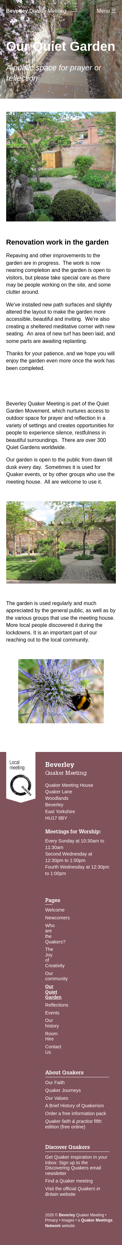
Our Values (56, 1098)
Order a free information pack (75, 1113)
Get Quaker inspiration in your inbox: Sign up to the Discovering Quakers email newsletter (76, 1165)
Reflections (56, 1005)
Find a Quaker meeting (69, 1180)
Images (67, 1220)
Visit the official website (72, 1191)
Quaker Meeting (36, 11)
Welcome (55, 910)
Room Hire (51, 1036)
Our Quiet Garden (53, 992)
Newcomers (57, 917)
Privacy (51, 1220)
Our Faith (55, 1082)
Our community (56, 976)
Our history (52, 1023)
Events (52, 1012)
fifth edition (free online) (73, 1124)
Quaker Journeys (63, 1090)
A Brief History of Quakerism (74, 1105)
